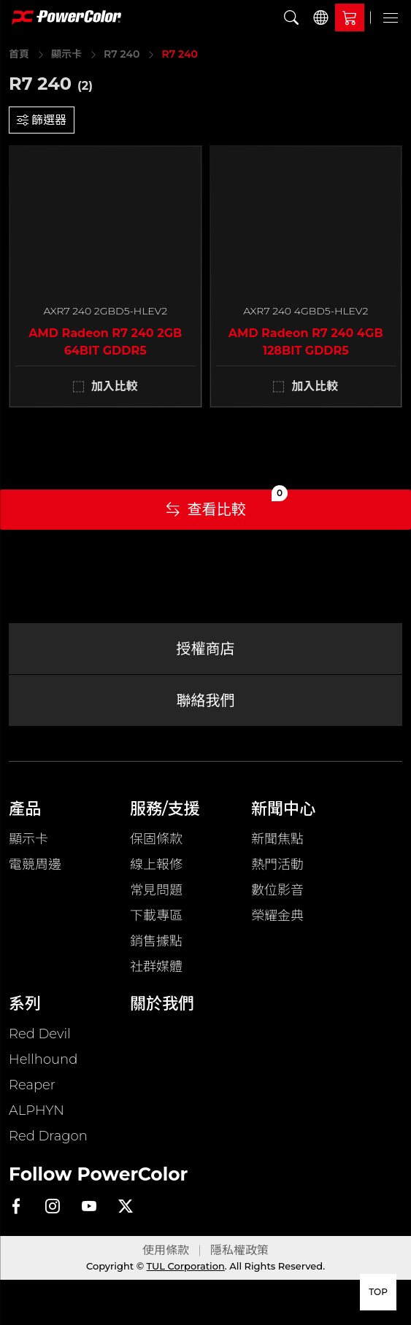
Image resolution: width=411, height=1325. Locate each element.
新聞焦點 (277, 839)
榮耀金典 (277, 916)
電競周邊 (35, 865)
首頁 (19, 54)
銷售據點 (156, 941)
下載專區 (156, 916)
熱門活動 (277, 865)
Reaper (32, 1085)
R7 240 (121, 54)
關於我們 (162, 1003)
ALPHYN (36, 1110)
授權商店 (206, 648)
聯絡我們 (206, 700)
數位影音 (277, 890)
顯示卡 (66, 54)
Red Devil (40, 1034)
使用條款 (165, 1250)
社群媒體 (156, 967)
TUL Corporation (186, 1266)
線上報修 (156, 865)
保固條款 (156, 839)
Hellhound (43, 1059)
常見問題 (156, 890)
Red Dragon (48, 1136)
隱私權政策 (239, 1250)
